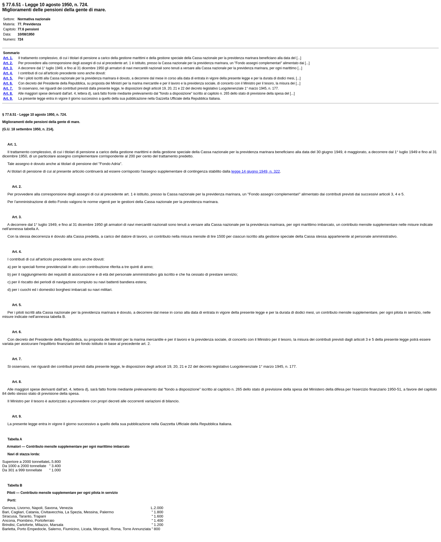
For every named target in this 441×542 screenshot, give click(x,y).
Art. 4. (15, 252)
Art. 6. (15, 332)
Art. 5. (15, 305)
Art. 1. (12, 144)
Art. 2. (15, 187)
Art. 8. (15, 382)
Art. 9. (15, 416)
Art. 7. (15, 359)
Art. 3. (15, 217)
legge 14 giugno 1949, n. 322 (255, 171)
